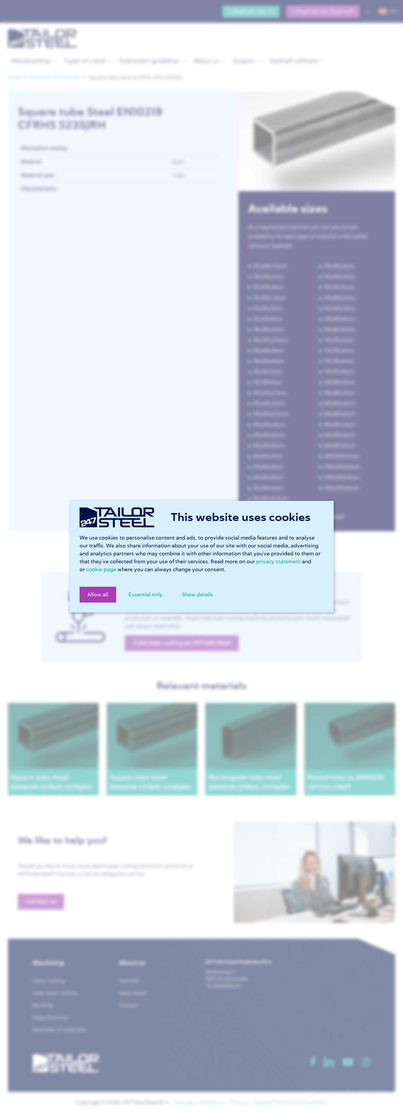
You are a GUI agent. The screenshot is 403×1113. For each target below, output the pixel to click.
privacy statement (278, 561)
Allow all (97, 594)
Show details (197, 594)
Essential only (145, 594)
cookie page (101, 569)
